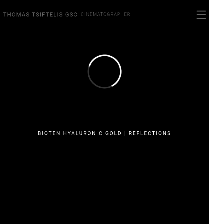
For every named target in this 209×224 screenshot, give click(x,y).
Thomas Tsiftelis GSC (40, 14)
